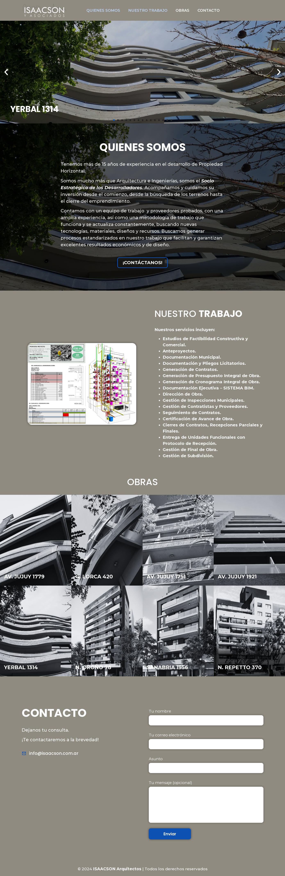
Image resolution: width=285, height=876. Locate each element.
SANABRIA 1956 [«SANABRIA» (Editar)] (167, 667)
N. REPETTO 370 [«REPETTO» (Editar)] (240, 667)
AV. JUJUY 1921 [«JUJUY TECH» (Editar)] (237, 576)
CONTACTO (209, 10)
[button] (114, 120)
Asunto (206, 764)
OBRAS (182, 10)
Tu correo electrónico (206, 741)
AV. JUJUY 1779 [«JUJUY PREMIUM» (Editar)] (24, 576)
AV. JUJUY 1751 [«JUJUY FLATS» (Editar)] (166, 576)
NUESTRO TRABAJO (147, 10)
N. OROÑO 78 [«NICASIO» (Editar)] (93, 667)
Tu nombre (206, 717)
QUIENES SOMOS (103, 10)
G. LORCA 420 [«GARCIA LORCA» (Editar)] (94, 576)
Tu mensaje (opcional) (206, 801)
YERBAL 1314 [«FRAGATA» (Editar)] (21, 667)
